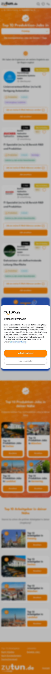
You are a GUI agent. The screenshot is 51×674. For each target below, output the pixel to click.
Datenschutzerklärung (18, 342)
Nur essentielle (25, 361)
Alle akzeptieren (25, 353)
